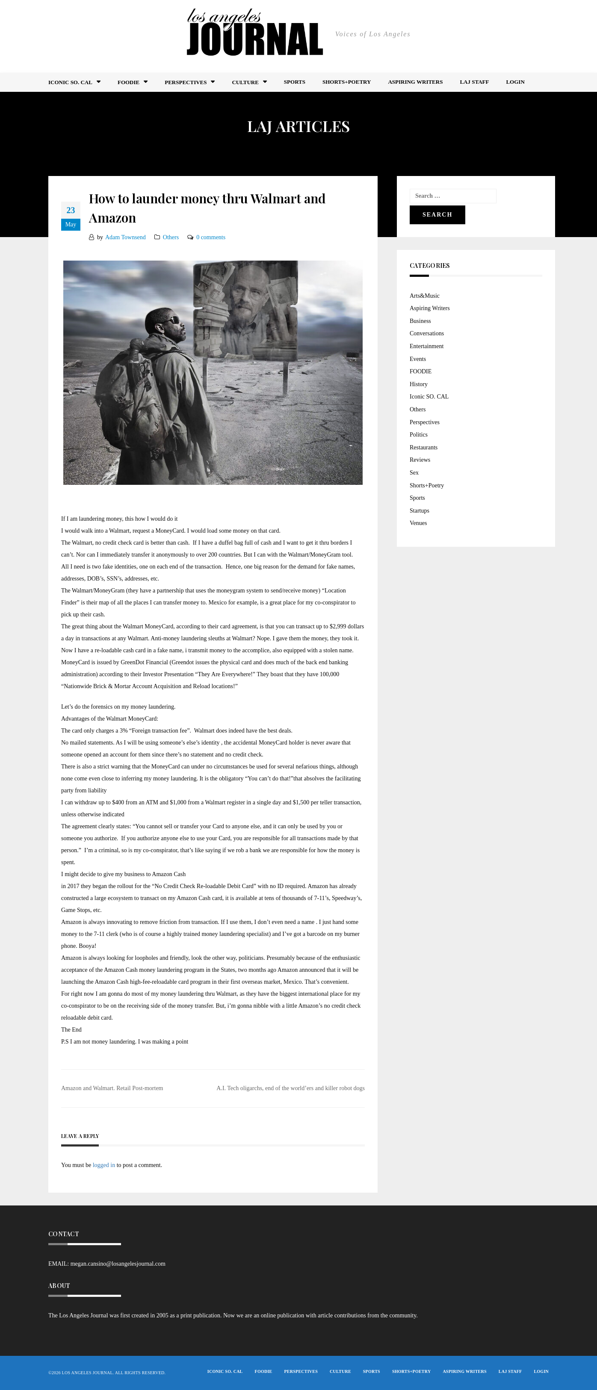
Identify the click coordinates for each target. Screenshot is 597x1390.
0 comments (210, 237)
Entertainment (426, 346)
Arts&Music (425, 296)
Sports (294, 82)
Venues (418, 523)
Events (418, 359)
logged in (104, 1165)
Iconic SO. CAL (429, 396)
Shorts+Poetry (346, 82)
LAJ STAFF (474, 82)
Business (420, 321)
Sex (414, 472)
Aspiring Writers (415, 82)
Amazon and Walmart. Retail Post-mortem (112, 1088)
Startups (419, 510)
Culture (245, 82)
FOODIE (128, 82)
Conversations (427, 333)
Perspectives (186, 82)
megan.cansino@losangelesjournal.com (118, 1264)
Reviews (420, 460)
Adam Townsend (125, 237)
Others (171, 237)
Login (515, 82)
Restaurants (423, 447)
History (419, 384)
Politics (419, 434)
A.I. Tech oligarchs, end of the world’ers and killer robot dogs (290, 1088)
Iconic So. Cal (70, 82)
